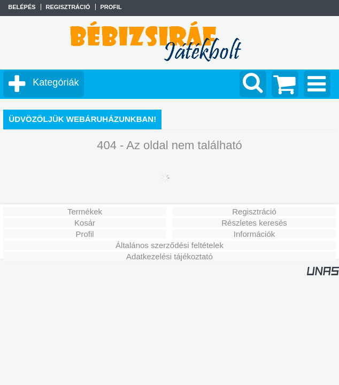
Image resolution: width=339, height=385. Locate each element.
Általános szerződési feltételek (169, 245)
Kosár (84, 222)
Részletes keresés (254, 222)
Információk (254, 233)
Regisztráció (254, 211)
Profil (84, 233)
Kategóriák (56, 82)
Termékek (84, 211)
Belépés (21, 7)
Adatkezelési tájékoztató (169, 256)
